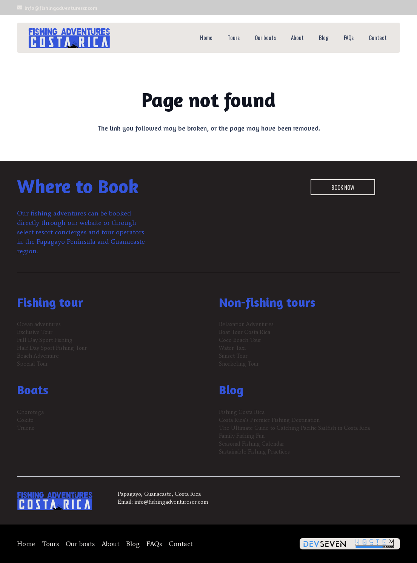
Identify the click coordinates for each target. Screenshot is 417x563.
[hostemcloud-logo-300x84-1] (374, 543)
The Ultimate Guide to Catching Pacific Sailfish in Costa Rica (294, 428)
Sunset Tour (233, 355)
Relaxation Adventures (246, 324)
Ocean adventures (39, 324)
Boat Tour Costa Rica (244, 332)
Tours (50, 544)
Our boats (80, 544)
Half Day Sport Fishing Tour (52, 348)
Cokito (25, 420)
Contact (180, 544)
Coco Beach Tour (240, 340)
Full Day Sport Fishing (44, 340)
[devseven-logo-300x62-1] (324, 544)
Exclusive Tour (34, 332)
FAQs (154, 544)
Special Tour (32, 363)
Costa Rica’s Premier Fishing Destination (269, 420)
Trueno (26, 428)
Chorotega (30, 412)
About (110, 544)
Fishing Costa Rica (242, 412)
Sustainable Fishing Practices (254, 451)
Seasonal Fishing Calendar (251, 443)
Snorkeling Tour (239, 363)
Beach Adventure (38, 355)
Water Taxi (232, 348)
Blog (133, 544)
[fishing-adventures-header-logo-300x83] (69, 37)
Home (26, 544)
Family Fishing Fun (242, 435)
